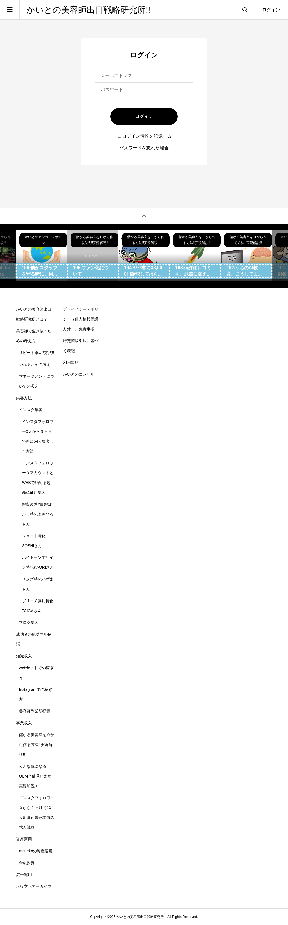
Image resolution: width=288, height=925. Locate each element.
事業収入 (24, 723)
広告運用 (24, 874)
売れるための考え (34, 364)
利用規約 (71, 362)
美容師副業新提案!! (36, 711)
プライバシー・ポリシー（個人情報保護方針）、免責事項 (80, 319)
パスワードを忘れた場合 (144, 147)
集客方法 (24, 398)
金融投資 (27, 863)
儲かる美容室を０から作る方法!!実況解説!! (36, 745)
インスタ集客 (30, 409)
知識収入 (24, 656)
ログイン (271, 9)
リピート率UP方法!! (36, 352)
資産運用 (24, 839)
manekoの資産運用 (36, 851)
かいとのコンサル (78, 374)
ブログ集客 (29, 622)
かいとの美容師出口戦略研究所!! (88, 9)
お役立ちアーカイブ (33, 886)
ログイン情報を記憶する (145, 136)
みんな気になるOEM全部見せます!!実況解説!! (36, 776)
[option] (41, 255)
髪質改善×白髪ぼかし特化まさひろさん (37, 514)
